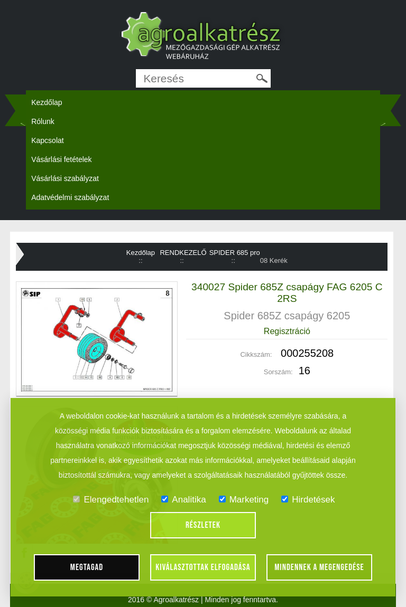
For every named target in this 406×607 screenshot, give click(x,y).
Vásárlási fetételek (61, 159)
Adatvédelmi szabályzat (70, 197)
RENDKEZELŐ (183, 253)
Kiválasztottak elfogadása (202, 567)
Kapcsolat (47, 140)
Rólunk (42, 121)
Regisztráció (287, 331)
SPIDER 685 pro (234, 253)
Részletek (203, 525)
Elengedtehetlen (111, 500)
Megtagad (87, 567)
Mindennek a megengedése (319, 567)
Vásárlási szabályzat (65, 178)
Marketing (244, 500)
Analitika (183, 500)
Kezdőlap (46, 102)
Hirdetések (308, 500)
